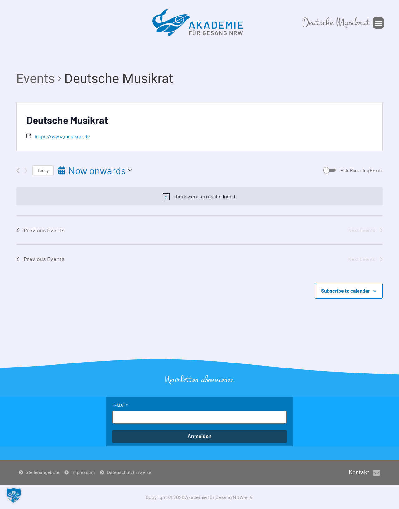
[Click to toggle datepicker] (95, 170)
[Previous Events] (18, 171)
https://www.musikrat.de (62, 136)
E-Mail (118, 405)
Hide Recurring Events (361, 170)
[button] (378, 23)
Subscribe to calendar (345, 291)
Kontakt (359, 472)
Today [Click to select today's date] (43, 170)
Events (35, 78)
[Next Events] (26, 171)
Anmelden (199, 436)
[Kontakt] (376, 473)
